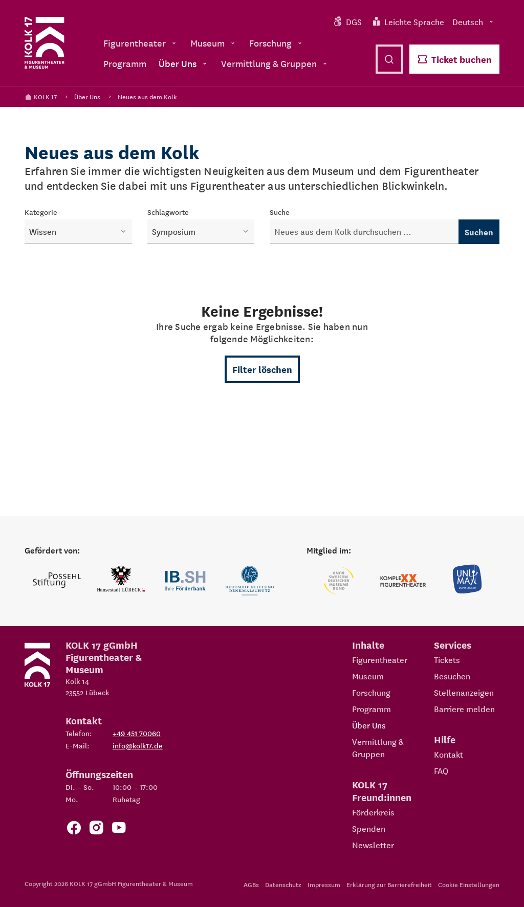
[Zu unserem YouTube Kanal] (119, 829)
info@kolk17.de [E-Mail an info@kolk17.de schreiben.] (138, 745)
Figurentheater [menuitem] (140, 43)
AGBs (251, 884)
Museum (368, 676)
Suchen (479, 232)
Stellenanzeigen (464, 692)
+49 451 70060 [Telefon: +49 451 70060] (137, 733)
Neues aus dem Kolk (147, 96)
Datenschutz (283, 884)
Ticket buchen (454, 59)
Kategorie (41, 211)
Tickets (447, 659)
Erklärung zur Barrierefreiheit (389, 884)
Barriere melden (464, 708)
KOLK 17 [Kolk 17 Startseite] (41, 96)
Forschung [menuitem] (276, 43)
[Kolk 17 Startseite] (44, 43)
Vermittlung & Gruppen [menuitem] (275, 63)
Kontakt (448, 754)
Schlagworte (168, 211)
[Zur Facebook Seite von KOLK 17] (74, 829)
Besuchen (452, 676)
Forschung (371, 692)
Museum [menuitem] (213, 43)
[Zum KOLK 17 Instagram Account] (96, 829)
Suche (280, 211)
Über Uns (87, 96)
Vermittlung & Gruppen (378, 747)
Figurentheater (379, 659)
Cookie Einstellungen (468, 884)
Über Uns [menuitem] (184, 63)
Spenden (368, 828)
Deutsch (473, 21)
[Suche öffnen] (389, 59)
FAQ (441, 770)
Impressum (324, 884)
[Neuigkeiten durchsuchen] (364, 231)
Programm (371, 708)
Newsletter (373, 844)
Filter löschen (262, 369)
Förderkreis (373, 812)
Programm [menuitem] (124, 63)
